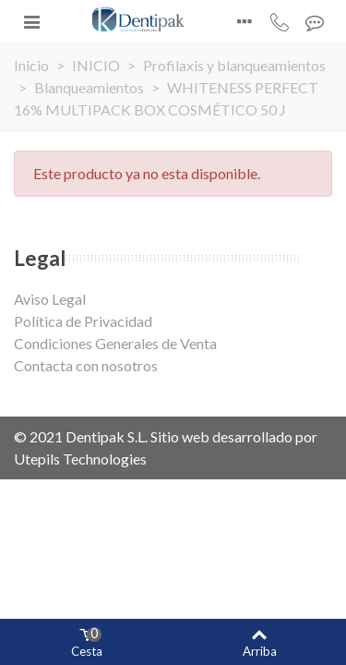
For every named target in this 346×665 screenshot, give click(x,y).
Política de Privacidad (83, 321)
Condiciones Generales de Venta (115, 343)
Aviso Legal (50, 299)
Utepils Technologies (80, 458)
